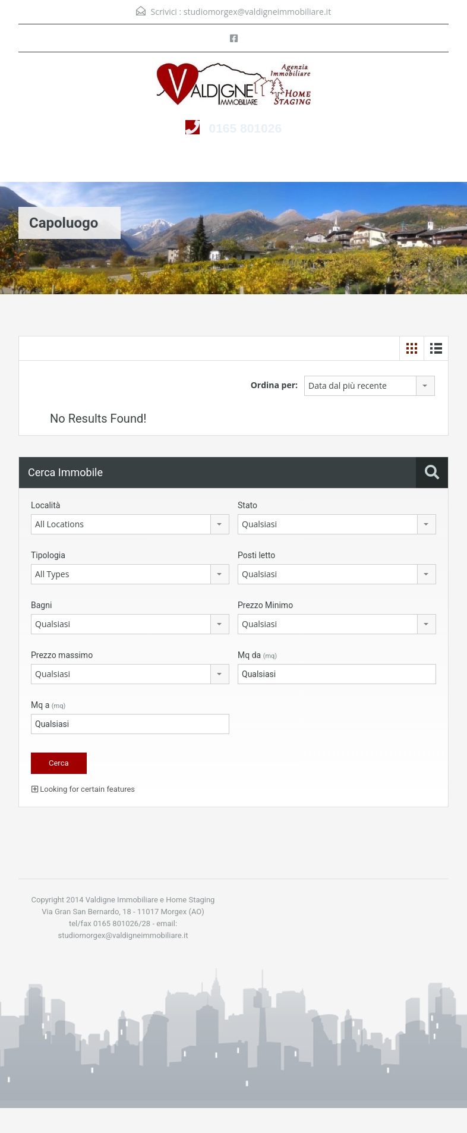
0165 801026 (245, 128)
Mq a (48, 705)
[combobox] (369, 386)
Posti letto (256, 555)
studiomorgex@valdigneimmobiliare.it (257, 11)
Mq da (257, 655)
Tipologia (48, 555)
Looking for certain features (83, 789)
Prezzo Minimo (265, 605)
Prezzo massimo (62, 655)
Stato (247, 505)
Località (45, 505)
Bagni (41, 605)
